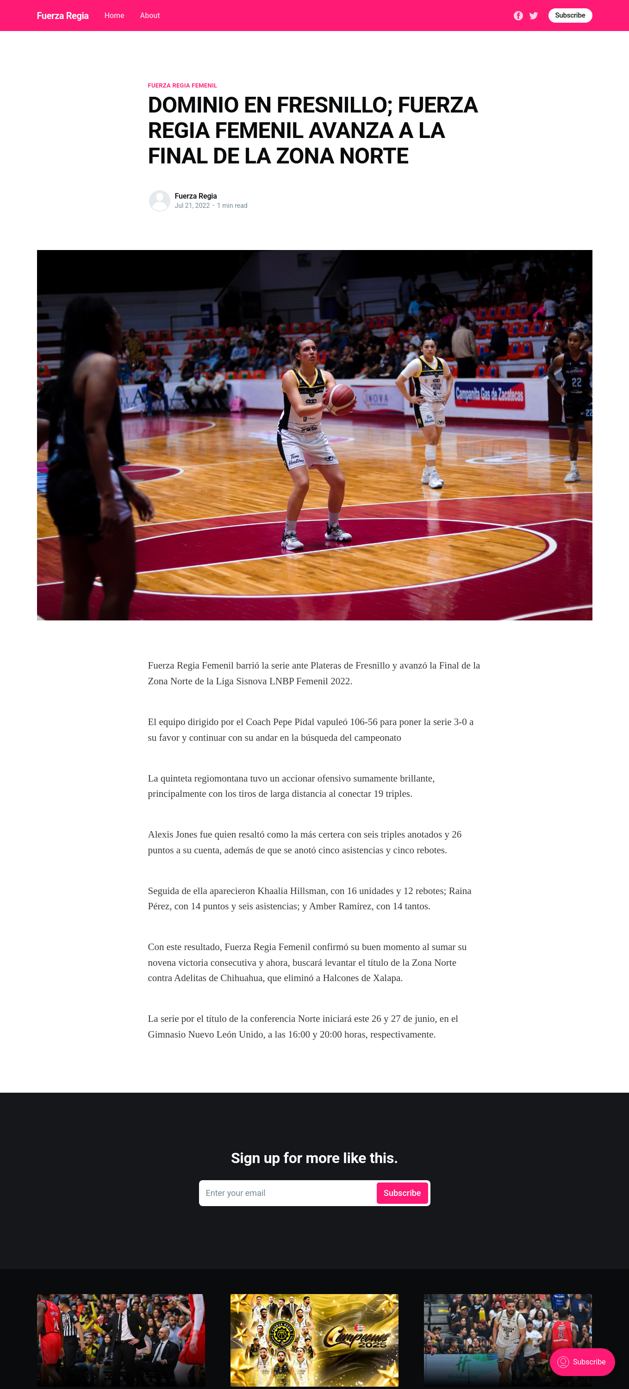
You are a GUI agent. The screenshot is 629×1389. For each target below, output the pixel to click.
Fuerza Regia (63, 15)
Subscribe (570, 15)
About (150, 15)
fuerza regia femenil (183, 85)
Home (115, 15)
